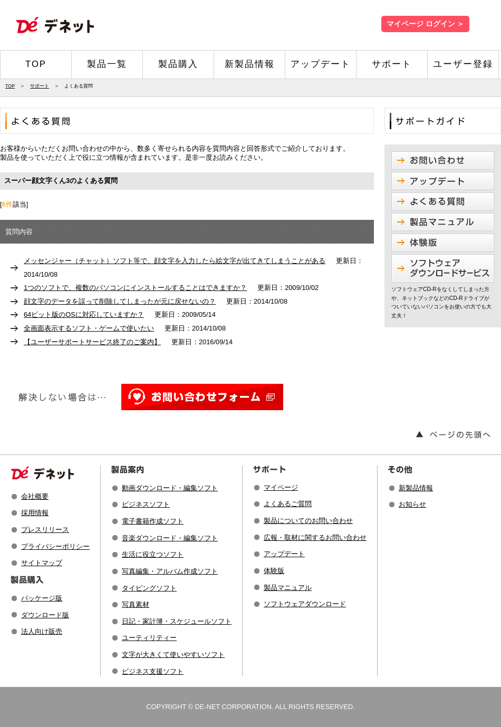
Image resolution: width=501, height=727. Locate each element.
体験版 (274, 571)
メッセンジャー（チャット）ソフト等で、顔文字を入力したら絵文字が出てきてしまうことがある (174, 261)
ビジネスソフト (146, 504)
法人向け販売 (41, 631)
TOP (35, 64)
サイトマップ (41, 563)
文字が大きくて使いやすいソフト (173, 654)
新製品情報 (250, 64)
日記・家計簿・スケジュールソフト (177, 621)
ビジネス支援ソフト (153, 671)
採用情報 (35, 513)
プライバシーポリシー (55, 546)
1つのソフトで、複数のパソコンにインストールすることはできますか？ (135, 288)
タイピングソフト (149, 588)
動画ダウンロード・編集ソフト (170, 488)
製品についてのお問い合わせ (308, 521)
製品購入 (178, 64)
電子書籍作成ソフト (153, 521)
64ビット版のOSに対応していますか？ (84, 314)
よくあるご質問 (288, 504)
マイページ (281, 487)
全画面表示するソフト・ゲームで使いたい (89, 328)
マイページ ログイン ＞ (425, 24)
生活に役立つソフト (153, 554)
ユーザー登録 (463, 64)
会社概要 (35, 496)
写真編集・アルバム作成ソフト (170, 571)
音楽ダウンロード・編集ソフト (170, 538)
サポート (392, 64)
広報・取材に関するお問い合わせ (315, 537)
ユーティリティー (149, 638)
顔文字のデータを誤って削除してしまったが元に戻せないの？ (120, 301)
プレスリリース (45, 530)
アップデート (321, 64)
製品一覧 (107, 64)
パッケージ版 (41, 598)
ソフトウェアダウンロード (305, 604)
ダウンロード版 (45, 615)
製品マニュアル (288, 588)
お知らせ (412, 504)
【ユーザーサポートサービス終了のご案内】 (92, 342)
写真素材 (135, 604)
